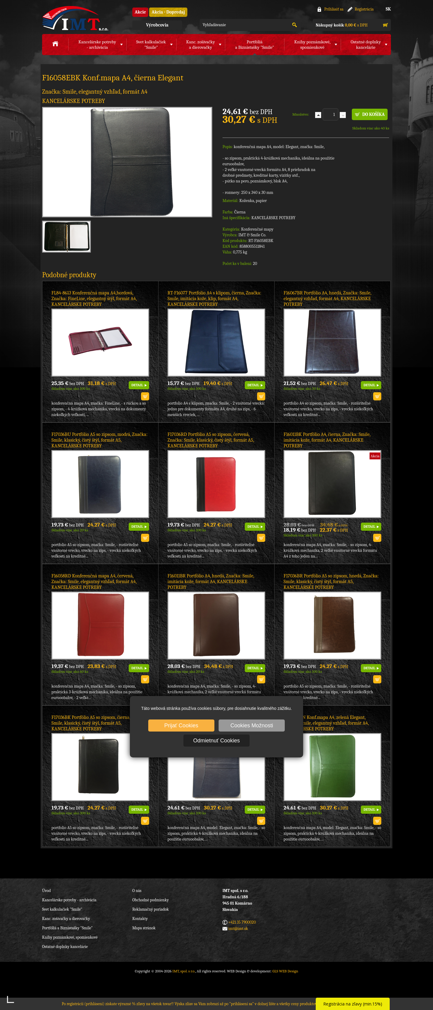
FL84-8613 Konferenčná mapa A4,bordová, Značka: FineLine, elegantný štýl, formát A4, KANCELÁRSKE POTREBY (94, 298)
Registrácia (364, 9)
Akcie (140, 12)
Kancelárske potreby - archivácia (69, 900)
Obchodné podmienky (150, 900)
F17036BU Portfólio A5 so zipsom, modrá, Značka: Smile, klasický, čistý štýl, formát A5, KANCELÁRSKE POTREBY (99, 440)
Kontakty (140, 918)
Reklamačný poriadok (150, 909)
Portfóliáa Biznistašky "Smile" (254, 44)
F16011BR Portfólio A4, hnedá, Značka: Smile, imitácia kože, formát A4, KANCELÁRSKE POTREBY (210, 581)
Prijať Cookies (181, 726)
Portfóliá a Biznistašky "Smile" (67, 928)
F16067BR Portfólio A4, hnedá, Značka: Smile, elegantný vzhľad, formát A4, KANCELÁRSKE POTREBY (327, 298)
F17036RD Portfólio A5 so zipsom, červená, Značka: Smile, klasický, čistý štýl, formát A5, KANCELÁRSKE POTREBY (210, 440)
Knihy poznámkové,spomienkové (312, 44)
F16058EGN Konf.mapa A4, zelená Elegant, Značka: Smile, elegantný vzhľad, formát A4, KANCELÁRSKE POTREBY (326, 723)
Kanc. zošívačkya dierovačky (200, 44)
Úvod (46, 890)
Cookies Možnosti (251, 726)
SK (388, 9)
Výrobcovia (157, 25)
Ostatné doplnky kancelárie (65, 946)
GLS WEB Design (285, 971)
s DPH (341, 25)
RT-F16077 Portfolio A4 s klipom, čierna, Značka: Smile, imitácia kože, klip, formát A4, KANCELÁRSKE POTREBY (214, 298)
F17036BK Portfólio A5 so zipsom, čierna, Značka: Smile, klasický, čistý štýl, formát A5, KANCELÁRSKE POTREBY (99, 723)
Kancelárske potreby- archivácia (97, 44)
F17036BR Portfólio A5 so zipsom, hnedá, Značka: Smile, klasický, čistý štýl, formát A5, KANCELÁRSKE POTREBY (331, 581)
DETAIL (137, 385)
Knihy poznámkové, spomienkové (70, 937)
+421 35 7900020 (242, 922)
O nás (136, 890)
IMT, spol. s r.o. (75, 18)
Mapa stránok (143, 928)
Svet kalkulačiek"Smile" (151, 44)
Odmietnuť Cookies (216, 741)
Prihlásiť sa (333, 9)
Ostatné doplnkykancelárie (366, 44)
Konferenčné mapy (257, 229)
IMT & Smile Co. (252, 235)
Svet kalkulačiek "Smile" (62, 909)
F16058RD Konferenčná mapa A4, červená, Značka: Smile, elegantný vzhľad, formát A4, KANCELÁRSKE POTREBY (94, 581)
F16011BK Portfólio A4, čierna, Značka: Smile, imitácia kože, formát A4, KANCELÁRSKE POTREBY (327, 440)
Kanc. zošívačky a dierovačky (66, 918)
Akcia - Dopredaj (168, 12)
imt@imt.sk (238, 928)
